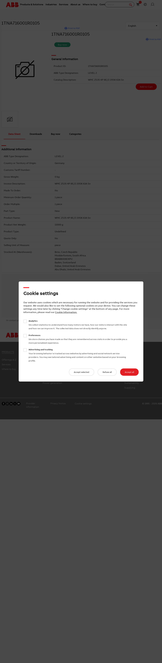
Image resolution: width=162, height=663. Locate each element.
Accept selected (81, 372)
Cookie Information (65, 312)
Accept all (129, 372)
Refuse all (107, 372)
